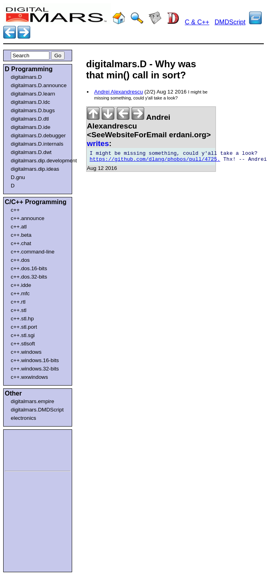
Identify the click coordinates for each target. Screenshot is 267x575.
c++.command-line (33, 252)
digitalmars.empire (32, 401)
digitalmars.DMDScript (37, 410)
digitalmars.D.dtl (30, 119)
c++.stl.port (24, 327)
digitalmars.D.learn (33, 94)
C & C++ (197, 22)
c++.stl (18, 310)
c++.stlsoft (23, 344)
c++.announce (28, 218)
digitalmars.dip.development (39, 161)
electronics (23, 418)
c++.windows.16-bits (35, 360)
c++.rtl (18, 302)
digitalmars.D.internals (37, 144)
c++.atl (19, 227)
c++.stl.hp (22, 319)
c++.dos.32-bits (29, 277)
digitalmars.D (26, 77)
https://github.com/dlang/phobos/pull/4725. (155, 161)
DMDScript (230, 22)
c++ (15, 210)
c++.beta (21, 235)
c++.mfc (20, 293)
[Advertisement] (29, 449)
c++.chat (21, 243)
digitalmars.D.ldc (30, 102)
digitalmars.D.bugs (33, 110)
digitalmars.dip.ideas (35, 169)
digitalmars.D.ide (30, 127)
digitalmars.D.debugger (38, 135)
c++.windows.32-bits (35, 369)
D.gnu (18, 177)
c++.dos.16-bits (29, 268)
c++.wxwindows (29, 377)
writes (98, 143)
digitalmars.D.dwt (31, 152)
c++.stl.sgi (23, 335)
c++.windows (26, 352)
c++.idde (21, 285)
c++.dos (20, 260)
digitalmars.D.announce (39, 85)
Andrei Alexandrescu (118, 92)
